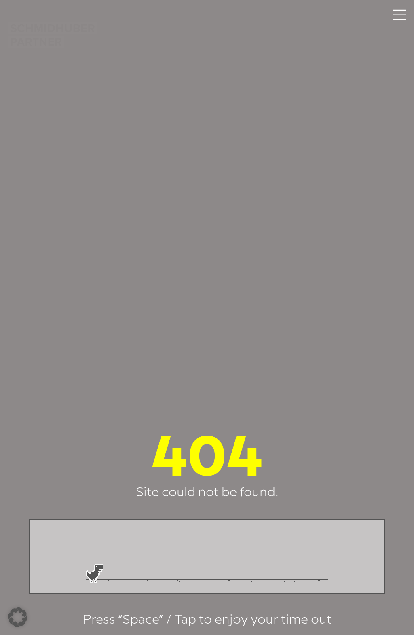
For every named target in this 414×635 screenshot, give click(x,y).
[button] (18, 617)
